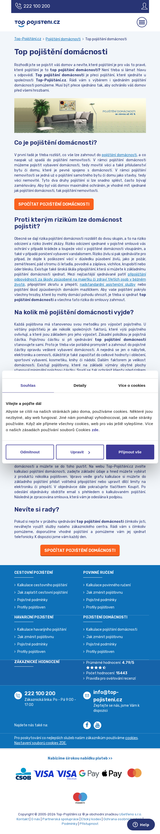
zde (95, 430)
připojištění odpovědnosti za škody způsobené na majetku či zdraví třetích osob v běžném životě (80, 279)
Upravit (80, 452)
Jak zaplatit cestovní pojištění (42, 592)
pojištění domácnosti (119, 155)
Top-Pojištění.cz (27, 39)
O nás (35, 819)
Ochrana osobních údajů (122, 819)
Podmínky (69, 824)
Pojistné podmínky (32, 600)
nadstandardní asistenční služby (108, 284)
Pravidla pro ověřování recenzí (111, 678)
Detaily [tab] (80, 385)
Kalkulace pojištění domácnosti (111, 629)
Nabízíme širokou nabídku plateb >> (80, 758)
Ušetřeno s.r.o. (130, 814)
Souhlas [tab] (27, 385)
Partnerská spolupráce (60, 819)
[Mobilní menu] (142, 22)
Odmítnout (30, 452)
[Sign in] (140, 6)
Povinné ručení (98, 572)
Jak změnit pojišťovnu (104, 592)
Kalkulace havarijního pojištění (41, 629)
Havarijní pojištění (33, 617)
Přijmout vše (130, 452)
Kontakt (23, 819)
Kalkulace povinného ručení (108, 585)
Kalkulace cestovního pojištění (42, 585)
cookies (131, 738)
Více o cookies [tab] (131, 385)
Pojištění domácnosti (63, 39)
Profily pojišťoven (31, 607)
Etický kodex (91, 819)
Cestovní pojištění (33, 572)
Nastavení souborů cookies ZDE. (40, 743)
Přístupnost (89, 824)
